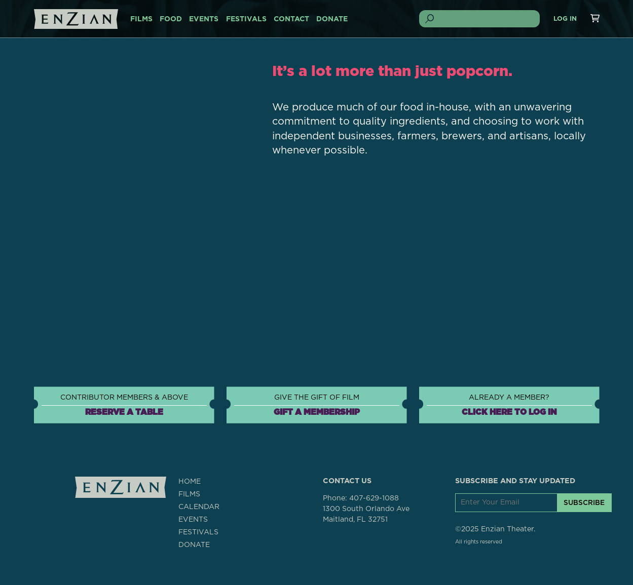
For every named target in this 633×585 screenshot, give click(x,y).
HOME (189, 481)
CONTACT (291, 19)
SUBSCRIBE (584, 502)
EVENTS (203, 19)
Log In (565, 19)
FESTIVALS (246, 19)
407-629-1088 (374, 498)
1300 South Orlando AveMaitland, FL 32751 (366, 514)
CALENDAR (198, 507)
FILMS (141, 19)
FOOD (171, 19)
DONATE (332, 19)
